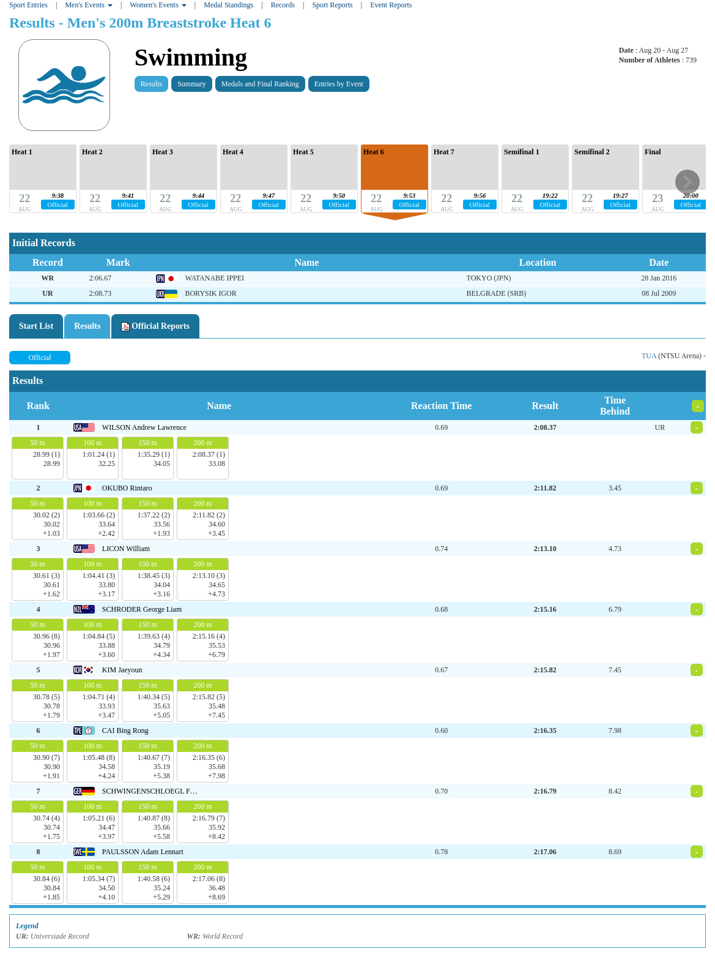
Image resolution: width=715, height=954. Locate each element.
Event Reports (391, 5)
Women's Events (158, 5)
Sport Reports (332, 5)
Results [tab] (87, 326)
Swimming (191, 57)
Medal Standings (228, 5)
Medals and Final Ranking (260, 84)
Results (151, 84)
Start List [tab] (36, 326)
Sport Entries (28, 5)
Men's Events (89, 5)
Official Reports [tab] (155, 326)
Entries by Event (338, 84)
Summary (191, 84)
